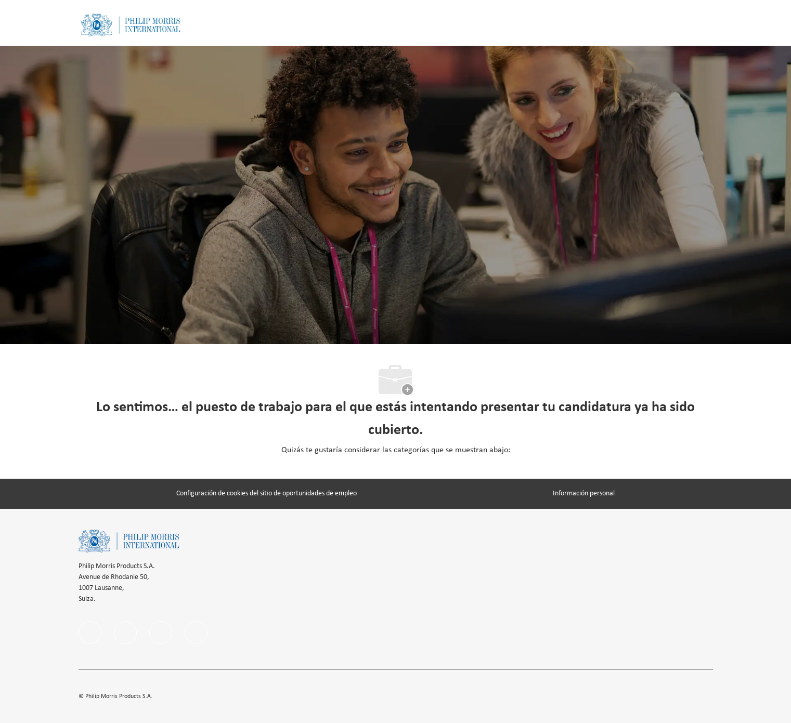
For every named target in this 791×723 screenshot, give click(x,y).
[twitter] (196, 632)
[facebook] (90, 632)
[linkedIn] (125, 632)
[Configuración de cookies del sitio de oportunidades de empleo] (266, 493)
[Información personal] (584, 493)
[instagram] (160, 632)
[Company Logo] (131, 25)
